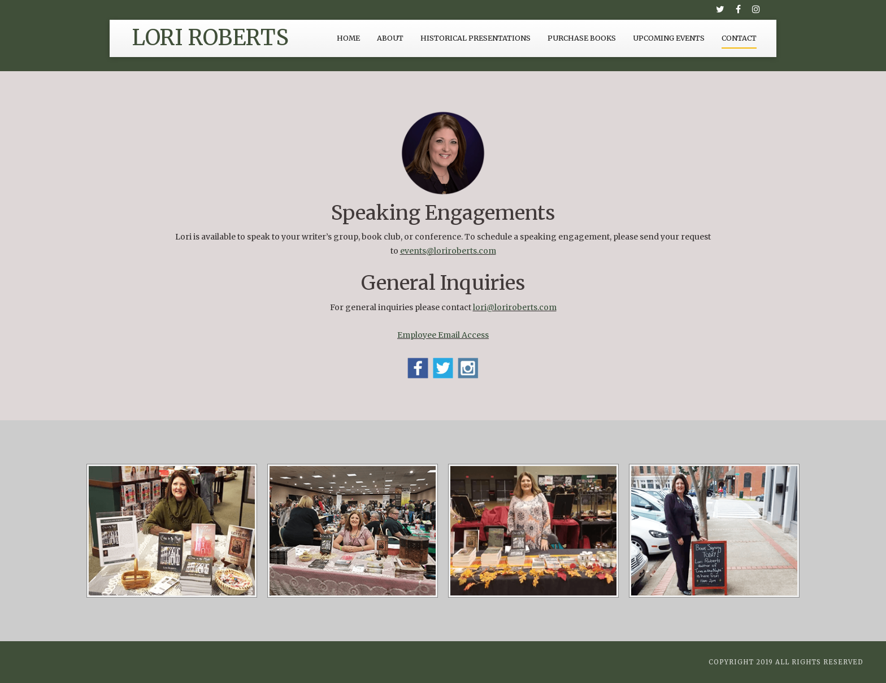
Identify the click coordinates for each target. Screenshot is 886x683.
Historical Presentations (475, 38)
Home (348, 38)
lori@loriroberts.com (515, 307)
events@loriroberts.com (448, 251)
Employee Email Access (443, 335)
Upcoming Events (669, 38)
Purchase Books (582, 38)
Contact (739, 38)
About (390, 38)
